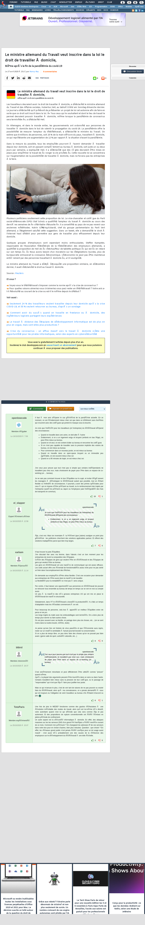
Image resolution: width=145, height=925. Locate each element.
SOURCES (80, 10)
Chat (53, 2)
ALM (55, 7)
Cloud (43, 7)
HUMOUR (114, 10)
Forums (13, 2)
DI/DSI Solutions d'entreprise (26, 7)
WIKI (99, 10)
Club (109, 2)
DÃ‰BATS (90, 10)
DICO (106, 10)
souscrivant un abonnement (61, 345)
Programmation (101, 7)
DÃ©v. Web (81, 7)
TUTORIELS (19, 10)
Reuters (19, 273)
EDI (90, 7)
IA (50, 7)
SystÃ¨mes (139, 7)
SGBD (112, 7)
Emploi (78, 2)
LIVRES (48, 10)
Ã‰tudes (90, 2)
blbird (19, 647)
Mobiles (129, 7)
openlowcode (19, 418)
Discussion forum (132, 71)
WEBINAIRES (37, 10)
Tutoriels (25, 2)
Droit (101, 2)
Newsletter (65, 2)
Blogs (44, 2)
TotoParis (19, 707)
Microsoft (64, 7)
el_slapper (19, 503)
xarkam (19, 552)
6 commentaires (50, 72)
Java (72, 7)
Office (120, 7)
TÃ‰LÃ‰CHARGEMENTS (63, 10)
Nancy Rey (34, 72)
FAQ (36, 2)
